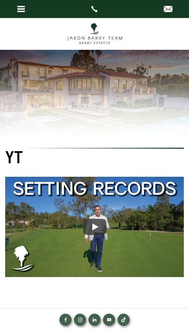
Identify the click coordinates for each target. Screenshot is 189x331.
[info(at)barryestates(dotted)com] (168, 9)
